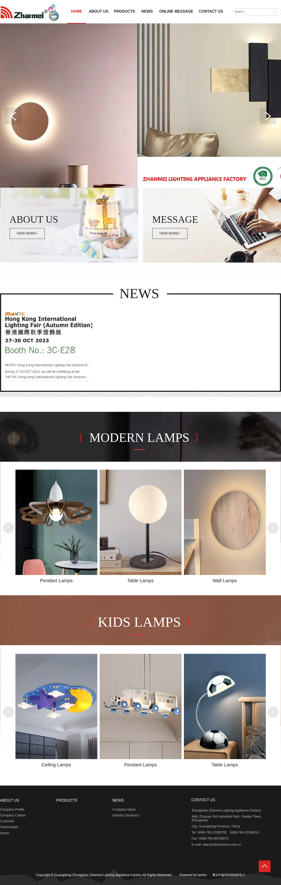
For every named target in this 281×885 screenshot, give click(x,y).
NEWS (118, 800)
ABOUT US (9, 800)
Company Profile (12, 809)
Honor (4, 833)
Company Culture (13, 815)
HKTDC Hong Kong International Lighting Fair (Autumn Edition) (51, 365)
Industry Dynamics (126, 815)
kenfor (202, 875)
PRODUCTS (66, 800)
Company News (124, 809)
